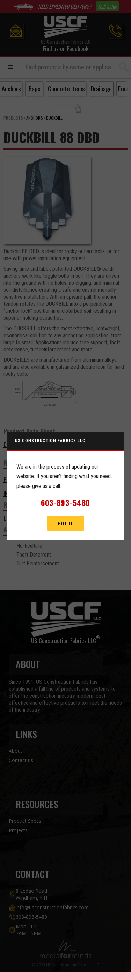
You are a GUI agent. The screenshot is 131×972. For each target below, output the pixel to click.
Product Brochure (27, 479)
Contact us (21, 760)
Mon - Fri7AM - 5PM (28, 930)
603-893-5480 (31, 917)
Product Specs (25, 821)
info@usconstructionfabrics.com (52, 907)
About (15, 750)
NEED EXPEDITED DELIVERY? (64, 6)
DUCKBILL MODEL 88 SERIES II (37, 517)
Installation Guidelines (33, 493)
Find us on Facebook (65, 48)
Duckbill (54, 118)
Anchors (34, 118)
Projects (18, 830)
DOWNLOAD (16, 444)
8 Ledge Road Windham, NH (31, 894)
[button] (10, 67)
